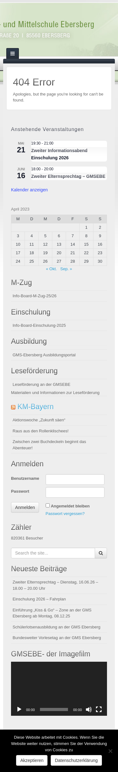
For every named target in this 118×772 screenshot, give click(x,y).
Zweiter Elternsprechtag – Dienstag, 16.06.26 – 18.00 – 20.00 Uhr (55, 585)
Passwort (20, 491)
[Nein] (110, 751)
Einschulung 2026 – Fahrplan (39, 599)
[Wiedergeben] (19, 709)
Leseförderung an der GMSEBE (41, 384)
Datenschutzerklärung (76, 760)
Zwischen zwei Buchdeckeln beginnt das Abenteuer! (49, 444)
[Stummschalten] (89, 709)
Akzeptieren (31, 760)
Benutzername (25, 478)
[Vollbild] (99, 709)
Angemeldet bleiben (70, 506)
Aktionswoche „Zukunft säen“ (39, 420)
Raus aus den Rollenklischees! (41, 431)
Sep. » (66, 268)
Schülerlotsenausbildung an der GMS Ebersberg (56, 627)
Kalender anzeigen (29, 189)
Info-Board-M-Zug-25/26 (34, 295)
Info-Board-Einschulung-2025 (39, 325)
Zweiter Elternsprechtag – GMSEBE (68, 176)
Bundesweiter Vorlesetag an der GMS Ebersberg (57, 637)
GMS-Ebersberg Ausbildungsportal (44, 355)
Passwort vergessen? (65, 513)
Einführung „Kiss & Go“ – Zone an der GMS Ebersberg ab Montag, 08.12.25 (52, 613)
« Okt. (51, 268)
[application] (59, 689)
